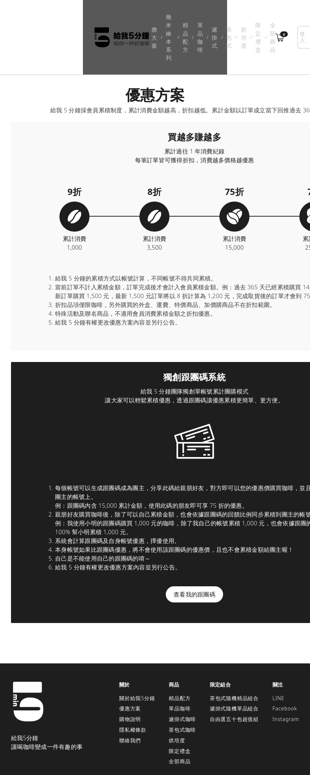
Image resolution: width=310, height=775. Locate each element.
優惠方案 (130, 671)
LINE (279, 660)
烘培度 (193, 18)
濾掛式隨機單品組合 (234, 671)
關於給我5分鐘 (137, 660)
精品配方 (118, 19)
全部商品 (233, 19)
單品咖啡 (139, 19)
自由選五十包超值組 (234, 681)
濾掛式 (157, 18)
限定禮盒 (213, 19)
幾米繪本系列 (94, 19)
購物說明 (130, 681)
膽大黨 (71, 18)
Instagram (286, 681)
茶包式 (175, 18)
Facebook (285, 671)
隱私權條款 (132, 692)
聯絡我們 (130, 702)
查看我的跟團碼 (194, 557)
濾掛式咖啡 (182, 681)
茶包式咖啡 (182, 692)
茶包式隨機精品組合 (234, 660)
